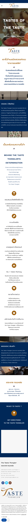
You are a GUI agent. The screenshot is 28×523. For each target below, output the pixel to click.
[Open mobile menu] (1, 5)
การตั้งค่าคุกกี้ (23, 514)
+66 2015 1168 (7, 473)
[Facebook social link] (2, 482)
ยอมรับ (4, 520)
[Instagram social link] (10, 482)
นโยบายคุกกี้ (5, 516)
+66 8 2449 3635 (10, 475)
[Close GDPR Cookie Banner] (8, 520)
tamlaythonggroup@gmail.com (11, 477)
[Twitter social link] (6, 482)
